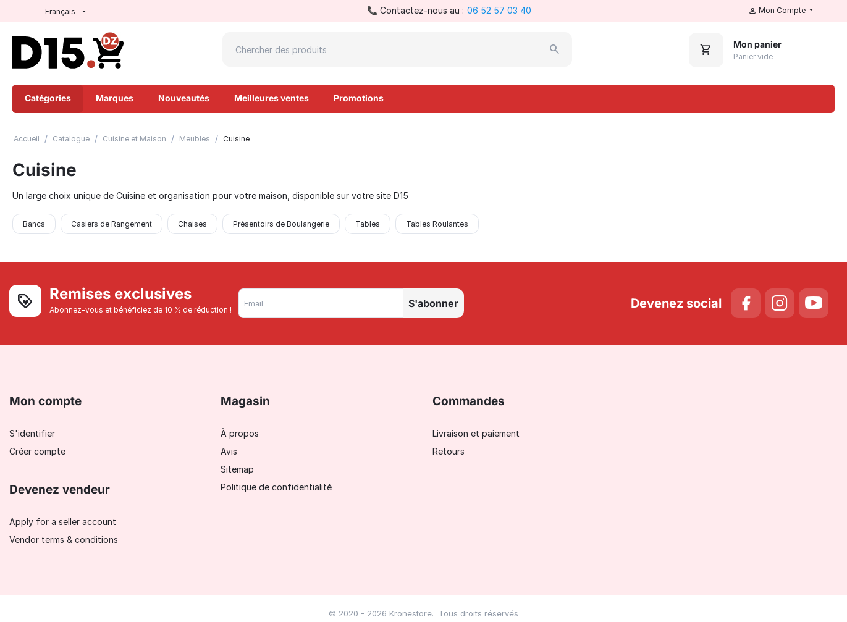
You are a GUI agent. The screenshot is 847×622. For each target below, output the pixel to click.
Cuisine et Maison (134, 138)
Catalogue (71, 138)
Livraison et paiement (476, 433)
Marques (114, 98)
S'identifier (32, 433)
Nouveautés (183, 98)
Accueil (27, 138)
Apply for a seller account (62, 521)
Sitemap (237, 469)
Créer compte (37, 451)
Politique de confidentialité (276, 487)
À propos (240, 433)
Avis (229, 451)
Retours (448, 451)
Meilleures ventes (271, 98)
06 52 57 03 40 (499, 10)
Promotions (359, 98)
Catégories (48, 98)
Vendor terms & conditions (63, 539)
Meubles (194, 138)
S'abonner (433, 303)
